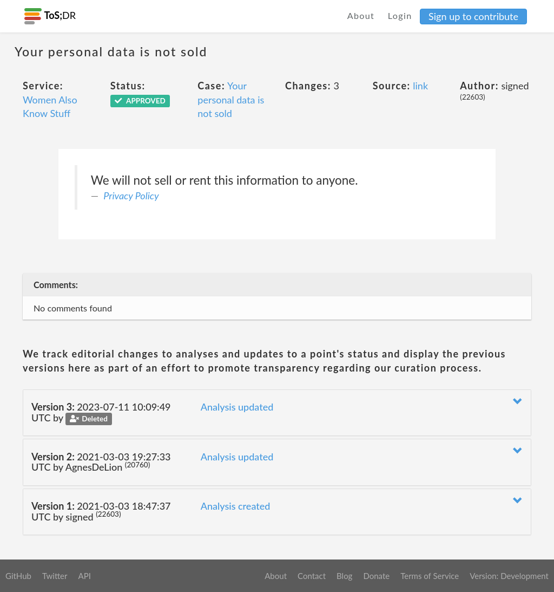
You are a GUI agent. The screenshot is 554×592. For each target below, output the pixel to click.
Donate (376, 576)
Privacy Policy (131, 195)
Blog (344, 576)
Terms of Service (429, 576)
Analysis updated (237, 407)
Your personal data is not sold (230, 99)
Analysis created (236, 506)
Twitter (55, 576)
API (84, 576)
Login (400, 15)
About (361, 15)
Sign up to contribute (473, 16)
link (420, 86)
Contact (312, 576)
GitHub (18, 576)
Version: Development (509, 576)
